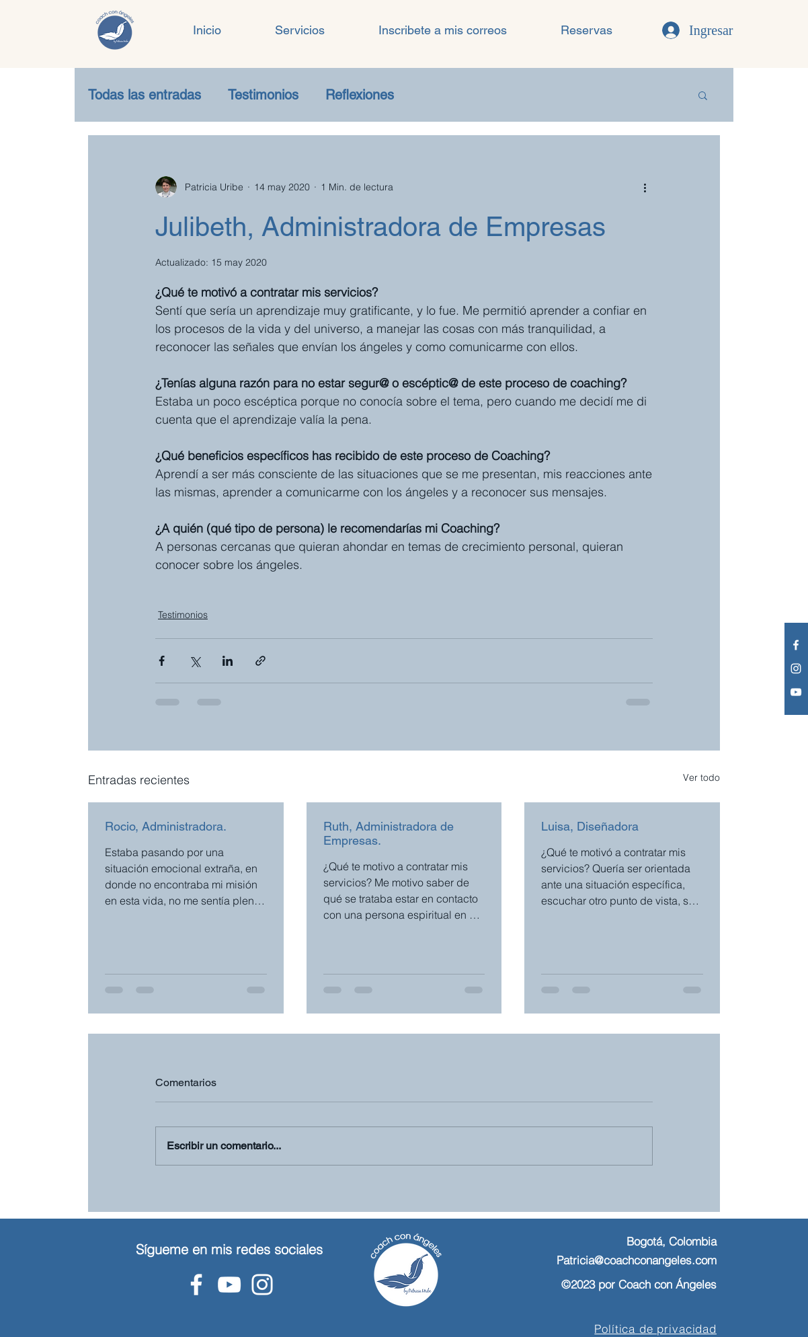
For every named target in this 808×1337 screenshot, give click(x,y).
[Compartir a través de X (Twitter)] (194, 660)
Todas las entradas (144, 95)
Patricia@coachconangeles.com (637, 1260)
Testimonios (263, 95)
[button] (300, 30)
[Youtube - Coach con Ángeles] (796, 692)
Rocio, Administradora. (166, 826)
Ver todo (701, 777)
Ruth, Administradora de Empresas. (388, 833)
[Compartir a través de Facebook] (161, 660)
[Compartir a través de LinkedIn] (227, 660)
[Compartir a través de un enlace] (260, 660)
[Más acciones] (645, 187)
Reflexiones (359, 95)
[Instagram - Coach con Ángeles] (796, 668)
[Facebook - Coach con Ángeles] (796, 645)
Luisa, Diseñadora (590, 826)
